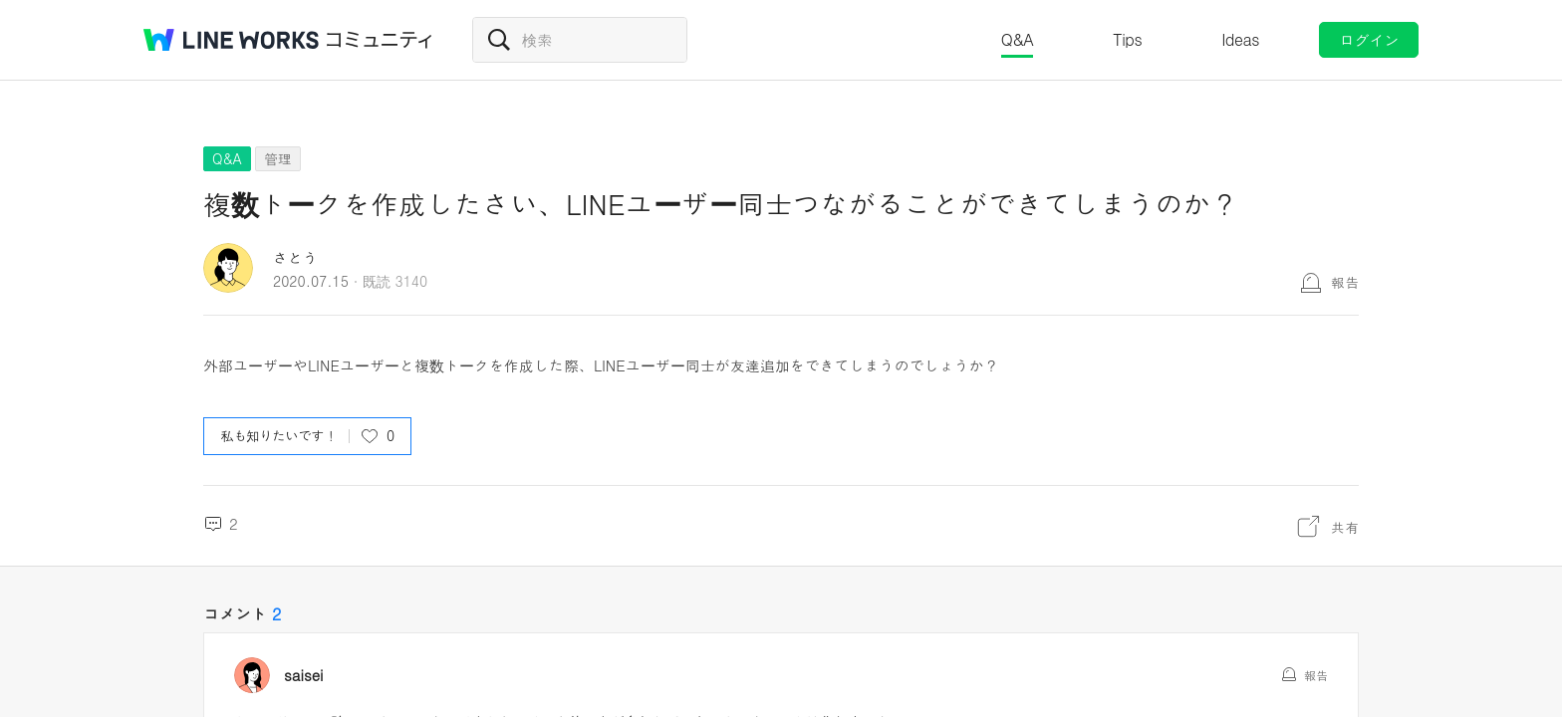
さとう (295, 257)
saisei (303, 675)
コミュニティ (379, 40)
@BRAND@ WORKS (231, 40)
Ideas (1240, 39)
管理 (278, 158)
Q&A (1017, 39)
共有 (1345, 527)
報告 (1345, 282)
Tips (1127, 39)
